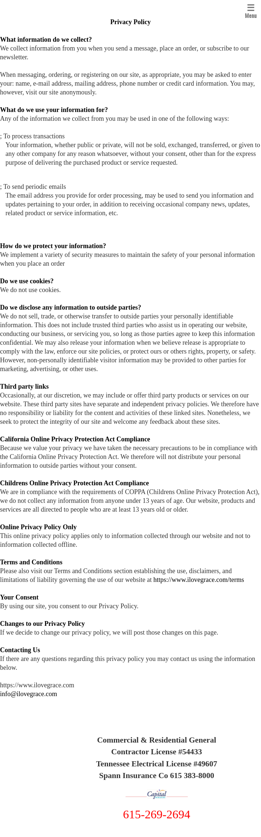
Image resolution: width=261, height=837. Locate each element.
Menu (251, 10)
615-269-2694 (156, 814)
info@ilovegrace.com (28, 694)
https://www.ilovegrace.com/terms (198, 579)
